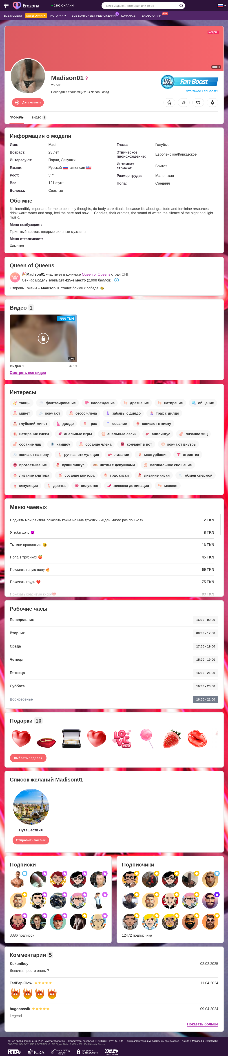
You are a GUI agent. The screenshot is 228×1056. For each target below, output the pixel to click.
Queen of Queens (96, 274)
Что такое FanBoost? (202, 91)
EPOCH (97, 1041)
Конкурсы (128, 15)
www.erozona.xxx (55, 1040)
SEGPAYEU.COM (113, 1041)
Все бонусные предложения (95, 15)
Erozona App (152, 15)
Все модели (13, 15)
